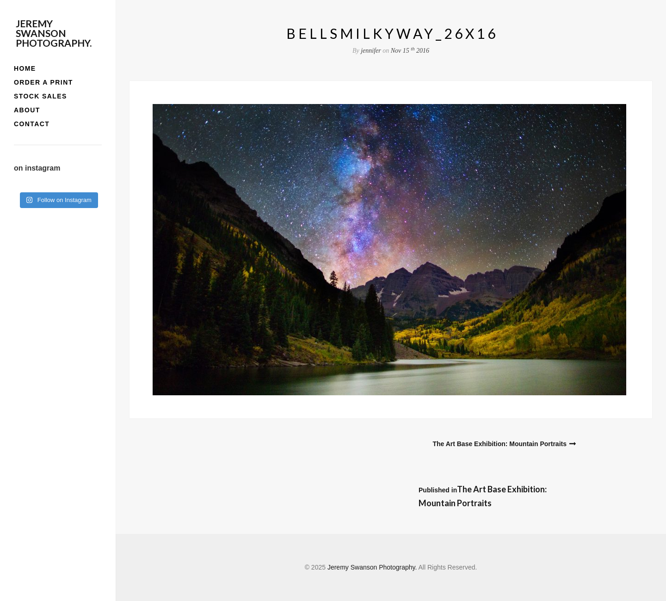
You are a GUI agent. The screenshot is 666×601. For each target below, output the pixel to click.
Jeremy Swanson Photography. (54, 33)
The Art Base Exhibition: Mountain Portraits (499, 444)
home (25, 68)
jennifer (371, 50)
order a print (43, 82)
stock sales (40, 96)
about (27, 110)
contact (31, 124)
